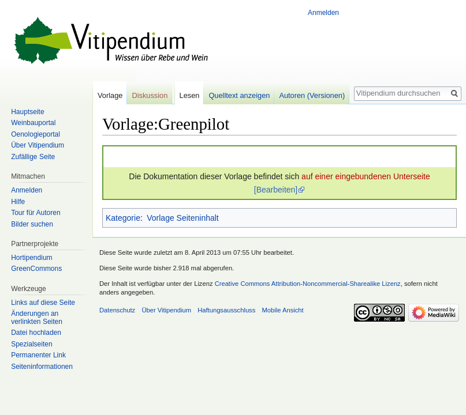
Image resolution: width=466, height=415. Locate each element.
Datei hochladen (36, 333)
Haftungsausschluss (226, 310)
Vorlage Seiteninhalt (183, 217)
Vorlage (110, 95)
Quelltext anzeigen (239, 95)
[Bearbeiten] (276, 189)
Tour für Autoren (35, 213)
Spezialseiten (31, 344)
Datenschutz (117, 310)
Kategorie (123, 217)
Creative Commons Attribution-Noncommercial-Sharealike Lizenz (308, 283)
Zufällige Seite (33, 157)
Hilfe (18, 202)
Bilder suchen (32, 224)
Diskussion (149, 95)
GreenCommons (36, 269)
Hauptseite (27, 112)
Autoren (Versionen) (312, 95)
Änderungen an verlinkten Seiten (36, 318)
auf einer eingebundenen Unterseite (365, 176)
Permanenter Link (38, 355)
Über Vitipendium (37, 145)
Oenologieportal (35, 134)
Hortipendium (31, 258)
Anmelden (323, 13)
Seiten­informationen (42, 367)
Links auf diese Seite (43, 303)
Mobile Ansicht (283, 310)
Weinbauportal (33, 123)
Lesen (190, 95)
